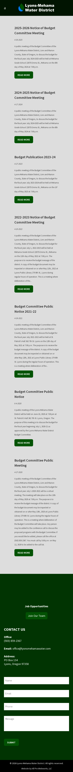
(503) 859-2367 (13, 641)
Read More (24, 75)
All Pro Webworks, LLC (42, 768)
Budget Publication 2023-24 (34, 157)
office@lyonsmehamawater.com (32, 648)
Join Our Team (36, 616)
